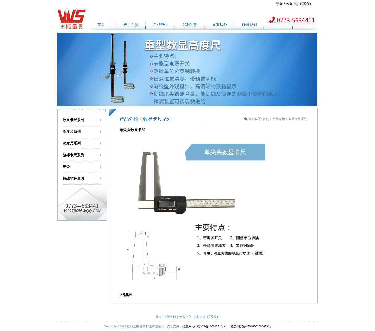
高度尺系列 (72, 132)
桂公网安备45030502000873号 (250, 326)
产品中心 (160, 25)
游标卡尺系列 (73, 155)
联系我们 (306, 4)
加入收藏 (286, 4)
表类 (66, 167)
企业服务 (220, 25)
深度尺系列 (72, 143)
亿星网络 (188, 326)
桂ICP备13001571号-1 (212, 326)
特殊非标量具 (73, 178)
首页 (101, 25)
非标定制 (190, 25)
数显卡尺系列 (73, 120)
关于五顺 (130, 25)
